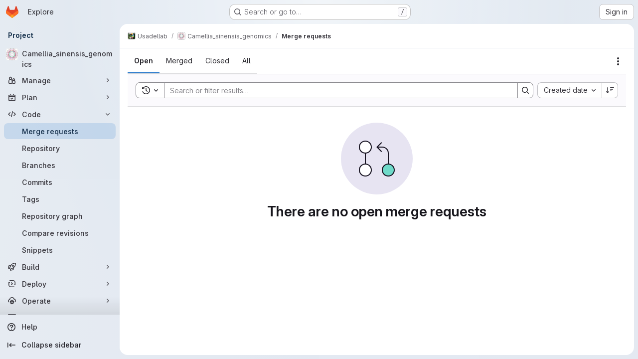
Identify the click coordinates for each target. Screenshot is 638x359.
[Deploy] (60, 284)
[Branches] (60, 165)
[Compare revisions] (60, 233)
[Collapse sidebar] (60, 345)
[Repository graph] (60, 216)
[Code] (60, 114)
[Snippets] (60, 250)
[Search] (336, 90)
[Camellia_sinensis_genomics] (60, 58)
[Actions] (618, 61)
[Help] (60, 327)
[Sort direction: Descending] (610, 90)
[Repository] (60, 148)
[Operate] (60, 301)
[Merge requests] (60, 131)
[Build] (60, 267)
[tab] (144, 60)
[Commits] (60, 182)
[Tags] (60, 199)
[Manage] (60, 80)
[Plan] (60, 97)
